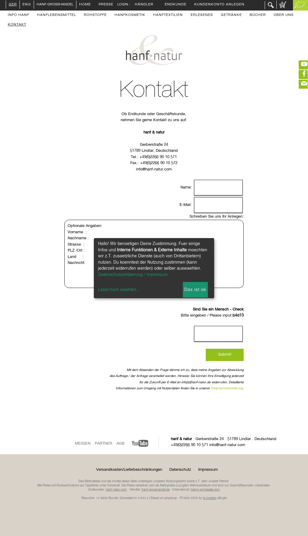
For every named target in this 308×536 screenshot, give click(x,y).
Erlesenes (202, 15)
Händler (144, 4)
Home (85, 4)
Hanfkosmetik (130, 15)
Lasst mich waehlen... (119, 290)
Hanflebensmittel (56, 15)
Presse (106, 4)
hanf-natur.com (116, 489)
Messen (83, 444)
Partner (103, 444)
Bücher (258, 15)
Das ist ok (195, 290)
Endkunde (175, 4)
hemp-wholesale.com (205, 489)
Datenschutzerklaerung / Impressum (133, 275)
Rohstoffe (95, 15)
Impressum (208, 470)
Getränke (231, 15)
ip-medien (210, 498)
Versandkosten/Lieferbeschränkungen (129, 470)
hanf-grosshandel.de (156, 489)
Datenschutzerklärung (227, 388)
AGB (120, 444)
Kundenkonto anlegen (219, 4)
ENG (27, 4)
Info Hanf (18, 15)
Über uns (284, 15)
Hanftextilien (168, 15)
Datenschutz (180, 470)
